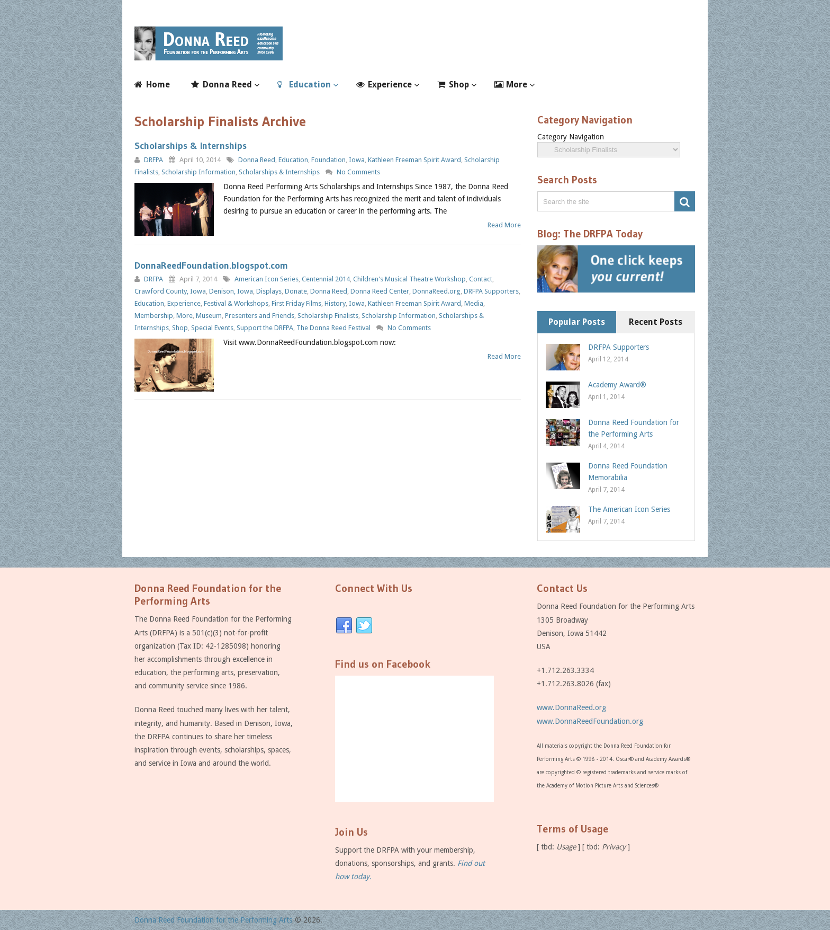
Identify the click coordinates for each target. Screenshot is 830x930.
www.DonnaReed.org (571, 707)
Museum (209, 316)
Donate (296, 291)
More (516, 84)
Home (158, 84)
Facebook (344, 625)
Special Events (212, 328)
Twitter (364, 625)
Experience (390, 84)
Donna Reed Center (379, 291)
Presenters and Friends (259, 316)
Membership (153, 316)
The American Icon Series (629, 509)
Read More (504, 225)
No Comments (358, 172)
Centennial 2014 (326, 279)
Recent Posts (655, 322)
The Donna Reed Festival (333, 328)
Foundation (328, 160)
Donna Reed (227, 84)
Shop (459, 84)
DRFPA (153, 160)
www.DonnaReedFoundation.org (590, 721)
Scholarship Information (198, 172)
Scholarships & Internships (190, 146)
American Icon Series (266, 279)
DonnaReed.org (436, 291)
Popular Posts (576, 322)
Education (310, 84)
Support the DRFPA (265, 328)
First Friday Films (296, 303)
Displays (269, 291)
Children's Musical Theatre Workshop (409, 279)
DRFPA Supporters (491, 291)
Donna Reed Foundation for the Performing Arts (213, 920)
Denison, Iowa (231, 291)
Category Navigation (570, 136)
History (335, 303)
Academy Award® (617, 384)
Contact (480, 279)
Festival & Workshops (236, 303)
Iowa (357, 160)
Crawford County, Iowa (170, 291)
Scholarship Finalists (327, 316)
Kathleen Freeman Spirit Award (414, 160)
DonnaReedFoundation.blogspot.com (211, 265)
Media (473, 303)
